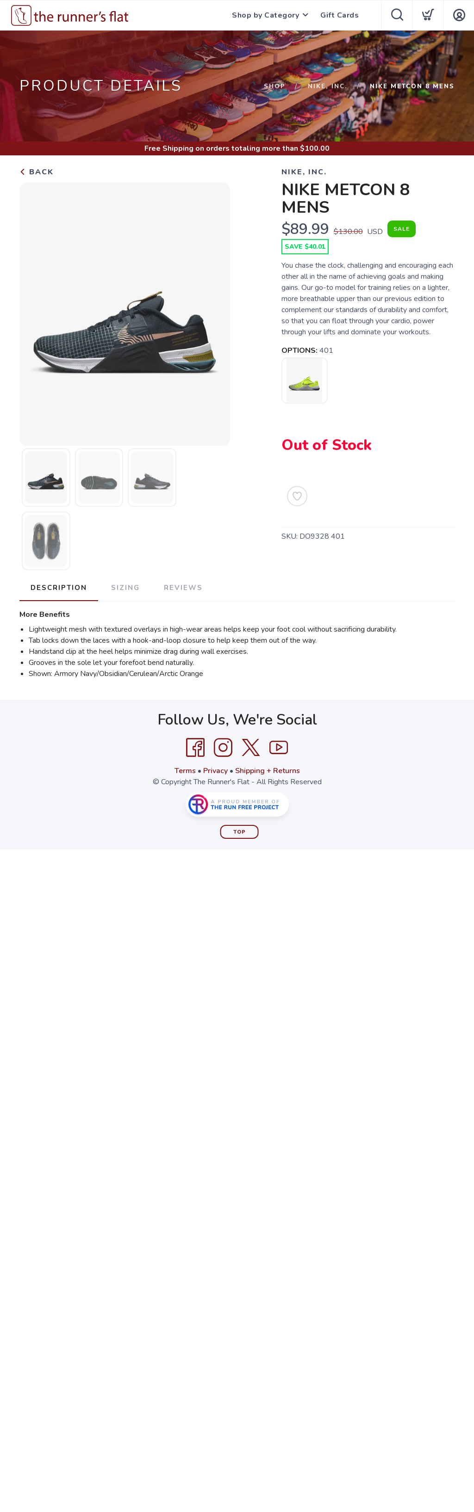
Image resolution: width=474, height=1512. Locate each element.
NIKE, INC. (328, 86)
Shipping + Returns (267, 771)
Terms (185, 771)
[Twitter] (251, 748)
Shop (275, 86)
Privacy (215, 771)
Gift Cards (339, 15)
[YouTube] (279, 748)
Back (36, 172)
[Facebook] (195, 748)
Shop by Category (265, 15)
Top (239, 832)
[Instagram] (223, 748)
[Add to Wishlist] (297, 496)
